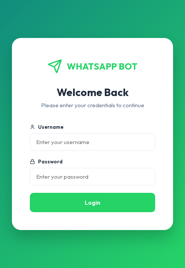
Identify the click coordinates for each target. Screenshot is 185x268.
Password (46, 161)
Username (46, 127)
